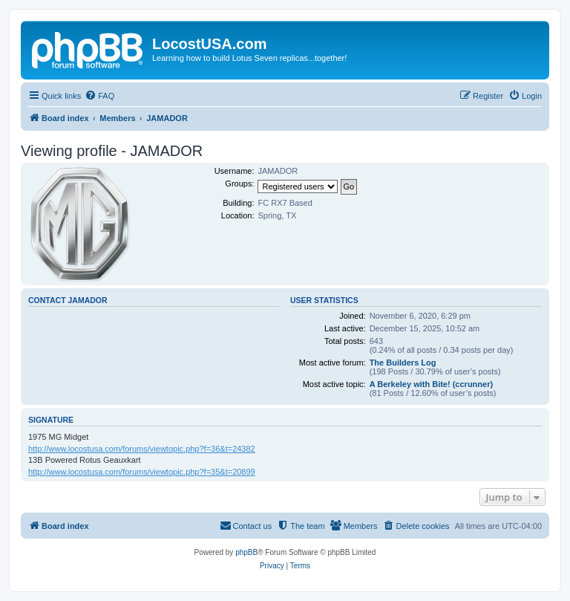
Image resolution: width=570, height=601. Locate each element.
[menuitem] (99, 96)
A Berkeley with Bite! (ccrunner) (431, 384)
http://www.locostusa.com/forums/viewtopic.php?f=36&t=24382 (141, 448)
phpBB (246, 552)
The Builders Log (403, 362)
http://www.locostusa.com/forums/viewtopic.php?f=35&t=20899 (141, 471)
